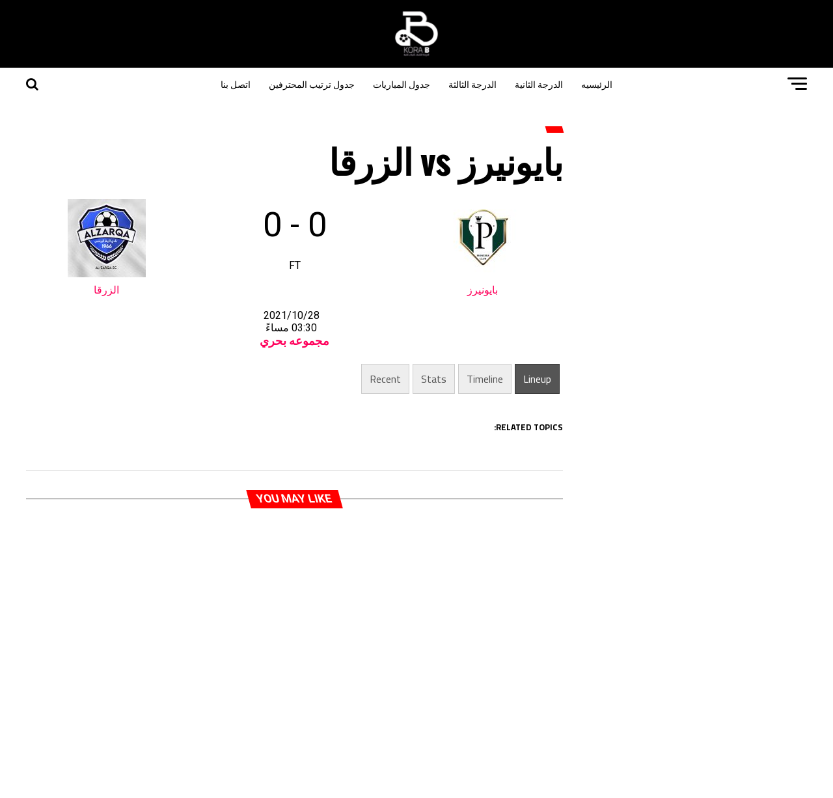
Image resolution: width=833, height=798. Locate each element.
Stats (433, 379)
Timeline (485, 379)
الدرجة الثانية (539, 83)
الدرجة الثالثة (472, 83)
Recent (385, 379)
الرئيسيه (596, 83)
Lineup (537, 379)
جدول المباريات (401, 83)
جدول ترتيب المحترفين (312, 83)
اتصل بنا (236, 83)
